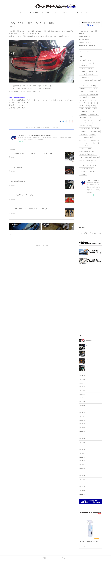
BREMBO (82, 154)
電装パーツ (83, 131)
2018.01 (82, 405)
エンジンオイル (95, 131)
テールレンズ (83, 145)
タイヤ (97, 143)
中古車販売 (83, 65)
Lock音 (96, 157)
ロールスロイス (84, 77)
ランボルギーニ (92, 74)
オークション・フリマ (86, 68)
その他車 (82, 114)
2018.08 (82, 379)
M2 (93, 85)
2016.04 (82, 483)
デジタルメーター (84, 151)
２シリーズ (93, 91)
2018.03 (82, 398)
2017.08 (82, 423)
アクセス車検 (45, 12)
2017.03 (82, 442)
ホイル (97, 80)
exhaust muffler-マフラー (86, 123)
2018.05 (82, 390)
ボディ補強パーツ (85, 125)
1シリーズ (83, 91)
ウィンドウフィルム (85, 137)
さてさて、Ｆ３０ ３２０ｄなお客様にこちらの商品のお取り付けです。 (24, 156)
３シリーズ (83, 94)
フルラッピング (84, 83)
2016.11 (82, 457)
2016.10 (82, 460)
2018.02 (82, 401)
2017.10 (82, 416)
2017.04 (82, 438)
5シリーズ (91, 97)
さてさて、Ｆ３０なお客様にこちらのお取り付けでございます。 (22, 211)
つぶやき (93, 171)
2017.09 (82, 420)
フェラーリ (83, 71)
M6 (95, 88)
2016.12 (82, 453)
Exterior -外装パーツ (85, 120)
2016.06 (82, 475)
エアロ (97, 120)
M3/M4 (82, 88)
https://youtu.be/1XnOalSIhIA (17, 97)
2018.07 (82, 383)
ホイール (82, 97)
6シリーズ (83, 100)
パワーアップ (83, 140)
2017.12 (82, 409)
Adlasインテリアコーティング (87, 165)
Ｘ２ (97, 71)
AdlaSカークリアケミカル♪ (87, 63)
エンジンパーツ (84, 128)
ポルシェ (93, 111)
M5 (90, 88)
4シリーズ (94, 94)
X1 (97, 103)
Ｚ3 (91, 71)
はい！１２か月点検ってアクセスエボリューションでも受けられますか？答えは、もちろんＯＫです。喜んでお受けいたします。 (36, 184)
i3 (80, 103)
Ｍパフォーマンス (85, 157)
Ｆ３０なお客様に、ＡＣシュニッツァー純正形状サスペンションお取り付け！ (28, 208)
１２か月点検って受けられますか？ (18, 181)
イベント (82, 174)
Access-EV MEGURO (32, 12)
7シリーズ (93, 100)
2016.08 (82, 468)
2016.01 (82, 494)
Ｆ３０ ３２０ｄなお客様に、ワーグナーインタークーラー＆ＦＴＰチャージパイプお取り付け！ (33, 153)
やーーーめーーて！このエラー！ (17, 167)
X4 (87, 105)
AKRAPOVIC (92, 154)
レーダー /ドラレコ (85, 148)
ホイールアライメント (85, 143)
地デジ (82, 60)
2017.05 (82, 435)
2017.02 (82, 446)
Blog (21, 12)
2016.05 (82, 479)
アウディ (82, 74)
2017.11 (82, 412)
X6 (81, 108)
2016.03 (82, 486)
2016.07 (82, 472)
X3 (81, 105)
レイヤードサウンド (85, 80)
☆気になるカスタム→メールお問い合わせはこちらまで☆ (42, 127)
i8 (85, 103)
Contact (55, 12)
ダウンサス (90, 60)
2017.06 (82, 431)
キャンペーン (83, 85)
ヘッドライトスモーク (86, 168)
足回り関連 (83, 134)
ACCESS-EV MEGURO (41, 245)
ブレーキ (95, 128)
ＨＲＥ (94, 151)
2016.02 (82, 490)
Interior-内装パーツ (85, 117)
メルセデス (83, 111)
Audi (93, 83)
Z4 (91, 103)
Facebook (79, 12)
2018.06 (82, 386)
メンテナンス (94, 140)
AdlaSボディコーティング (86, 163)
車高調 (92, 134)
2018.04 (82, 394)
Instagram (88, 12)
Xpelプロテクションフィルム (87, 160)
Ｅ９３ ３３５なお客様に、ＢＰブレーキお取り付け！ (22, 195)
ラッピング (83, 171)
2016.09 (82, 464)
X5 (93, 105)
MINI (87, 108)
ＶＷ (94, 108)
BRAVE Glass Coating (67, 12)
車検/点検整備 (93, 114)
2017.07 (82, 427)
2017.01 (82, 449)
